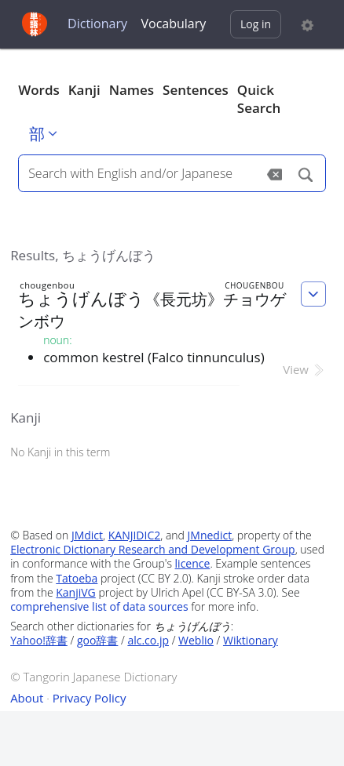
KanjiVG (76, 592)
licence (192, 563)
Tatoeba (76, 578)
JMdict (87, 535)
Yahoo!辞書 (39, 640)
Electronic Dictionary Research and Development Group (152, 549)
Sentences (196, 90)
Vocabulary (174, 23)
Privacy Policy (89, 698)
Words (39, 90)
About (26, 698)
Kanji (84, 90)
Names (131, 90)
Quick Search (259, 99)
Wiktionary (250, 640)
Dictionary (97, 23)
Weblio (196, 640)
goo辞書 (97, 640)
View (304, 369)
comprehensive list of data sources (99, 606)
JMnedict (210, 535)
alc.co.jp (148, 640)
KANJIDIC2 (134, 535)
